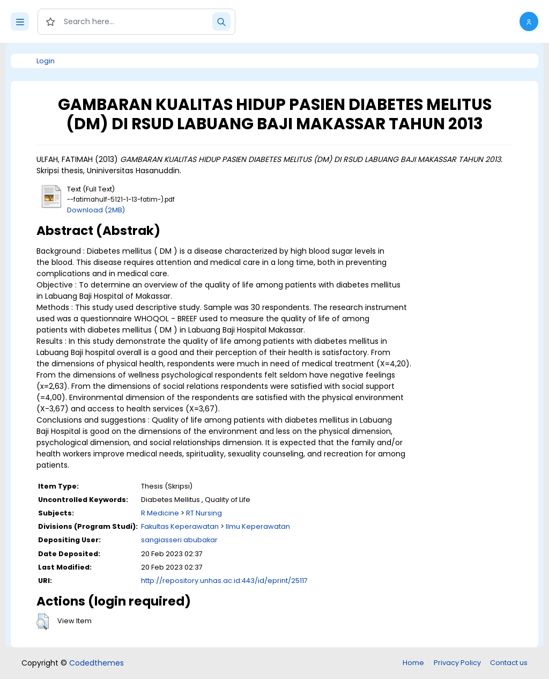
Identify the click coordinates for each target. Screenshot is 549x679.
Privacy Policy (457, 662)
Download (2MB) (96, 210)
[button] (529, 21)
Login (45, 60)
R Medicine (160, 513)
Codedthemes (96, 663)
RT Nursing (204, 513)
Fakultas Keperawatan (180, 526)
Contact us (509, 662)
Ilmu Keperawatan (258, 526)
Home (413, 662)
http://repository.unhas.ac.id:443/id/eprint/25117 (224, 580)
